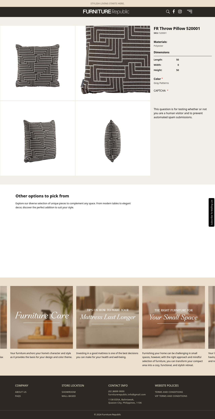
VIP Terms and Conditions (171, 395)
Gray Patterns (161, 83)
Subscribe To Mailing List (211, 212)
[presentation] (179, 100)
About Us (21, 391)
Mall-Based (69, 395)
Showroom (69, 391)
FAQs (18, 395)
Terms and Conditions (169, 391)
